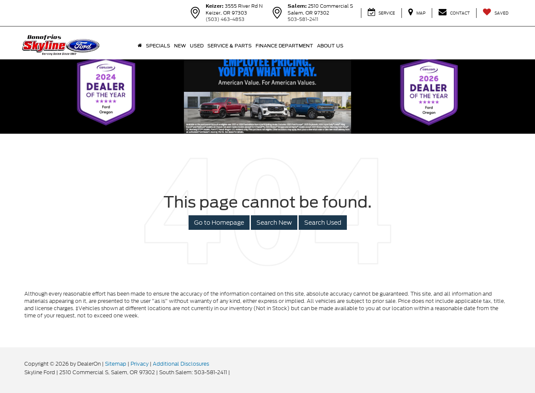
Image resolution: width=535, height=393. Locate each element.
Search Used (322, 222)
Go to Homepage (219, 222)
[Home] (140, 45)
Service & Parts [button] (229, 46)
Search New (274, 222)
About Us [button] (330, 46)
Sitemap (115, 363)
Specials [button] (158, 46)
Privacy (139, 363)
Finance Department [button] (284, 46)
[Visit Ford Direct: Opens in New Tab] (234, 372)
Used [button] (197, 46)
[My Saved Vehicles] (495, 13)
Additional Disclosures (181, 363)
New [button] (180, 46)
